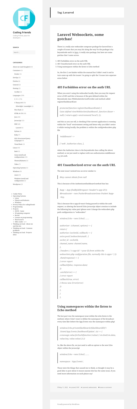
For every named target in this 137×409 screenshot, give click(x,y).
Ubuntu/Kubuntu (20, 161)
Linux (15, 148)
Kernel (17, 215)
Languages (16, 95)
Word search (19, 220)
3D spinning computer (22, 213)
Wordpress (16, 184)
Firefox (15, 81)
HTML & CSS (18, 113)
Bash (16, 151)
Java (15, 117)
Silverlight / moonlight (23, 106)
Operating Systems (19, 168)
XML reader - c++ (21, 222)
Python (16, 131)
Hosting (15, 88)
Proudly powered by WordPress (68, 404)
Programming (18, 207)
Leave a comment (106, 387)
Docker (16, 74)
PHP (15, 124)
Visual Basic (18, 144)
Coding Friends (22, 32)
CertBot (17, 92)
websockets (93, 387)
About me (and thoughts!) (21, 67)
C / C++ (16, 99)
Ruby (16, 135)
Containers (16, 70)
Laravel (18, 128)
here (76, 52)
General (15, 85)
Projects (15, 209)
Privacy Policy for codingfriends (24, 205)
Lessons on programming (23, 217)
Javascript (17, 121)
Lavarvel (85, 387)
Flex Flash (17, 110)
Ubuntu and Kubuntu (22, 200)
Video (16, 164)
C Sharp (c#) (18, 103)
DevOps (15, 78)
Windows (16, 171)
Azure (16, 175)
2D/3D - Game (19, 211)
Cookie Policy (17, 194)
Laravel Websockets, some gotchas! (80, 36)
